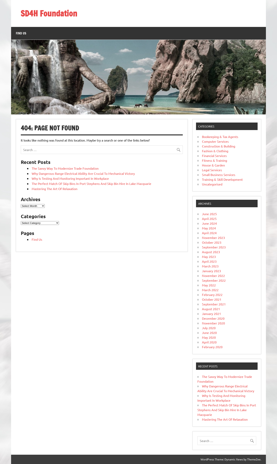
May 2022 (209, 285)
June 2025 (209, 214)
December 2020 (213, 318)
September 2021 (214, 304)
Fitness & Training (214, 160)
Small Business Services (218, 175)
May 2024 (209, 228)
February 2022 (212, 295)
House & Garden (213, 165)
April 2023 (209, 261)
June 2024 (209, 223)
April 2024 (209, 233)
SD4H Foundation (49, 13)
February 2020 (212, 347)
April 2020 (209, 342)
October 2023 (211, 242)
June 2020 (209, 333)
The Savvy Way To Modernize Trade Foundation (65, 168)
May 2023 (209, 257)
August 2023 (211, 252)
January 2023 (211, 271)
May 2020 (209, 337)
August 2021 (211, 309)
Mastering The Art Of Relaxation (54, 189)
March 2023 (210, 266)
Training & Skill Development (222, 179)
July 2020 (209, 328)
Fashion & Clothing (215, 151)
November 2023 (213, 238)
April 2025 (209, 219)
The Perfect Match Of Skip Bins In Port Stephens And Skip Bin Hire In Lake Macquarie (91, 183)
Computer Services (215, 141)
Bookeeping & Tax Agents (220, 137)
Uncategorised (212, 184)
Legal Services (212, 170)
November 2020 (213, 323)
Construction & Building (218, 146)
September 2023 (214, 247)
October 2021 (211, 299)
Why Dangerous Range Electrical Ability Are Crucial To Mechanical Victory (83, 173)
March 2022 (210, 290)
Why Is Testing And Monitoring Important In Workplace (70, 178)
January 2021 (211, 314)
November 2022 (213, 276)
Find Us (21, 33)
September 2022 (214, 280)
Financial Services (214, 156)
